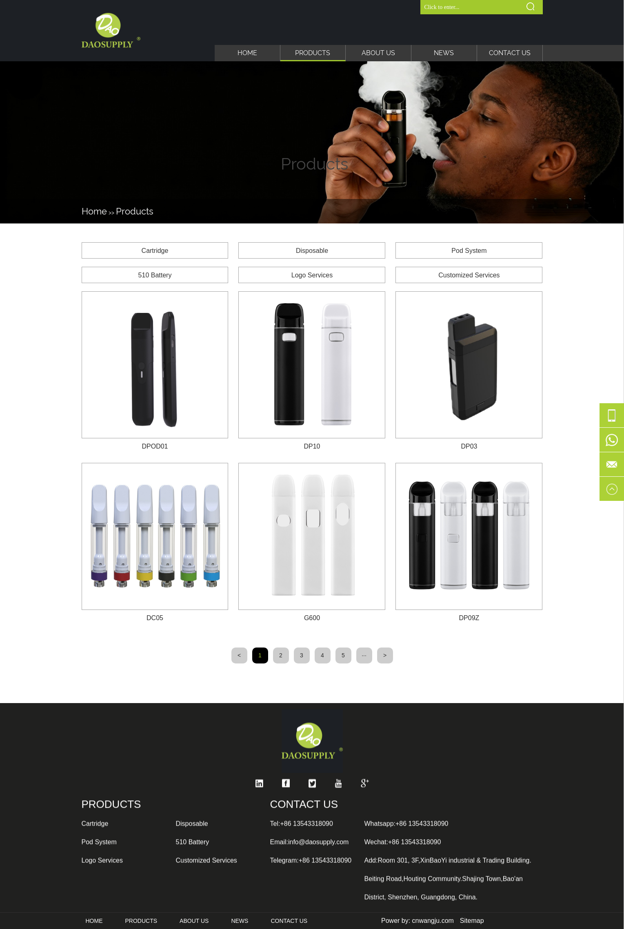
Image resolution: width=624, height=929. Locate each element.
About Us (378, 53)
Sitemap (472, 920)
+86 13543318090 (306, 896)
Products (312, 53)
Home (247, 53)
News (444, 53)
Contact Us (510, 53)
